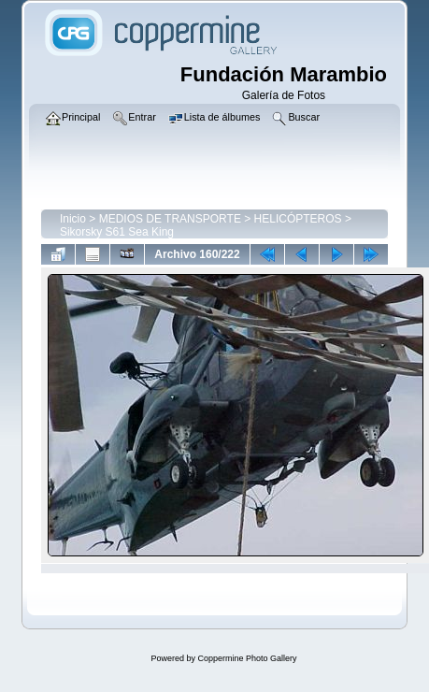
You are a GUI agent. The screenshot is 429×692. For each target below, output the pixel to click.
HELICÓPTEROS (298, 218)
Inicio (73, 218)
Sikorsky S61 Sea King (117, 231)
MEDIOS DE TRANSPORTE (170, 218)
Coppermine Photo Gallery (246, 658)
